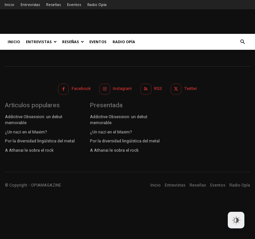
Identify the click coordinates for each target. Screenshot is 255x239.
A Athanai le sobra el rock (29, 149)
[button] (242, 42)
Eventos (74, 4)
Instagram (122, 88)
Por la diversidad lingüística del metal (40, 140)
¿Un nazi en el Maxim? (25, 131)
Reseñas (53, 4)
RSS (158, 88)
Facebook (81, 88)
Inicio (9, 4)
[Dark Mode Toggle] (236, 220)
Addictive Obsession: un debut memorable (33, 119)
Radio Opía (97, 4)
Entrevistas (30, 4)
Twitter (190, 88)
